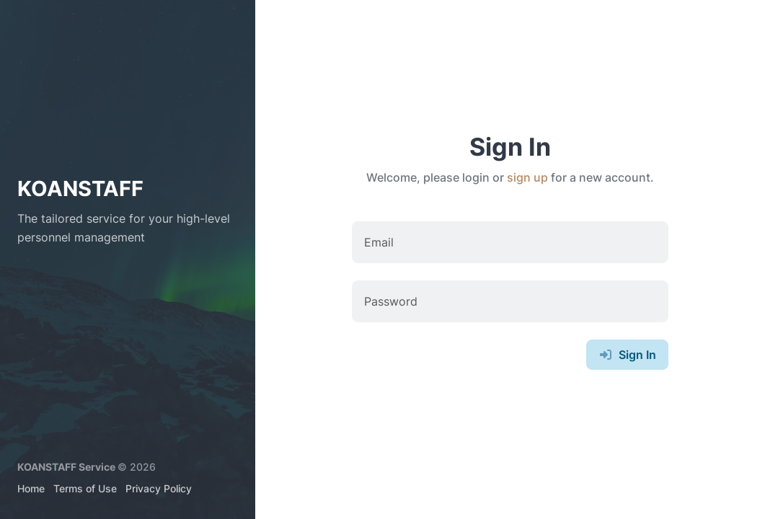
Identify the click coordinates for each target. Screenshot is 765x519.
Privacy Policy (158, 488)
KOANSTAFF (80, 188)
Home (31, 488)
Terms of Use (85, 488)
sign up (527, 177)
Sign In (627, 354)
